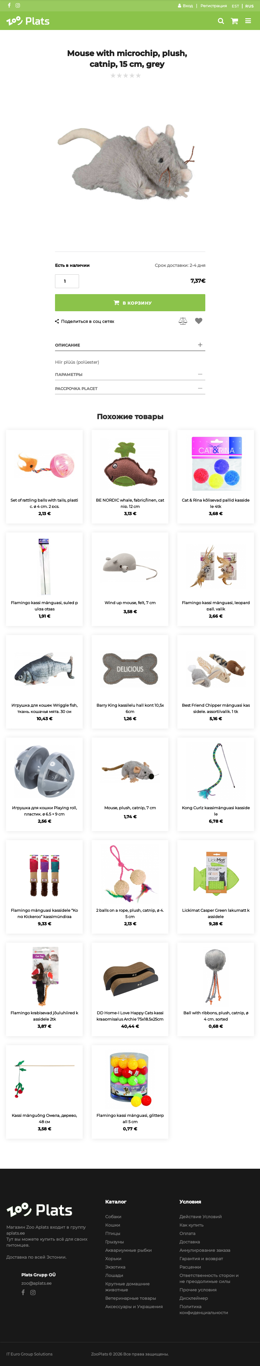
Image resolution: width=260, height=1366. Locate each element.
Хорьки (113, 1258)
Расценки (190, 1267)
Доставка (189, 1242)
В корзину (133, 303)
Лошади (114, 1275)
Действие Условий (200, 1216)
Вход (185, 5)
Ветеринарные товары (130, 1298)
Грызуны (114, 1242)
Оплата (187, 1233)
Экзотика (115, 1267)
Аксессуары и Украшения (134, 1306)
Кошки (112, 1225)
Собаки (113, 1216)
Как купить (191, 1225)
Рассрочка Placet (76, 388)
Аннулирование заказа (204, 1250)
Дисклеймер (193, 1298)
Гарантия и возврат (201, 1258)
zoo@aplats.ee (36, 1283)
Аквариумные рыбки (128, 1250)
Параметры (68, 374)
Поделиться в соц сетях (87, 321)
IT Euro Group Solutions (29, 1354)
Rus (249, 6)
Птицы (112, 1233)
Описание (67, 345)
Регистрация (213, 5)
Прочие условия (197, 1290)
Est (235, 6)
